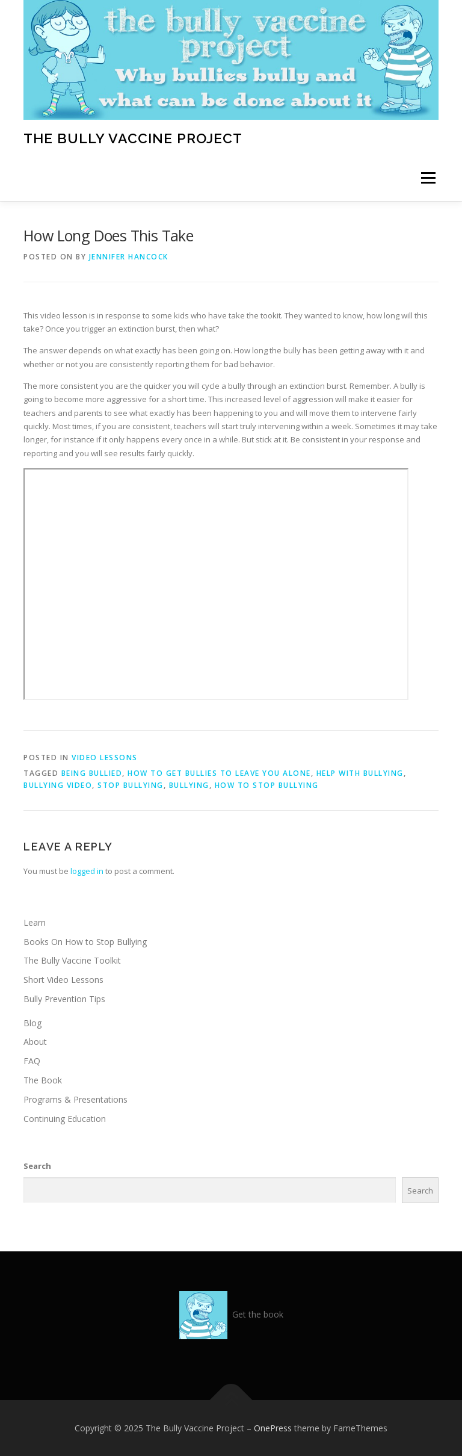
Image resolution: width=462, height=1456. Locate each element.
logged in (86, 871)
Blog (32, 1023)
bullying (189, 785)
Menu (428, 178)
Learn (34, 922)
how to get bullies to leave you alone (219, 773)
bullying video (57, 785)
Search (37, 1165)
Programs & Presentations (75, 1099)
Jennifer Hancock (128, 257)
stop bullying (130, 785)
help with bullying (360, 773)
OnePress (273, 1428)
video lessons (105, 757)
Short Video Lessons (63, 979)
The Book (42, 1080)
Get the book (257, 1314)
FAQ (31, 1061)
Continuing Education (64, 1118)
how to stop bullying (267, 785)
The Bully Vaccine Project (132, 137)
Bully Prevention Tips (64, 999)
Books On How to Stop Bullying (85, 941)
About (35, 1041)
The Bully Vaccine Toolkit (72, 960)
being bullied (92, 773)
